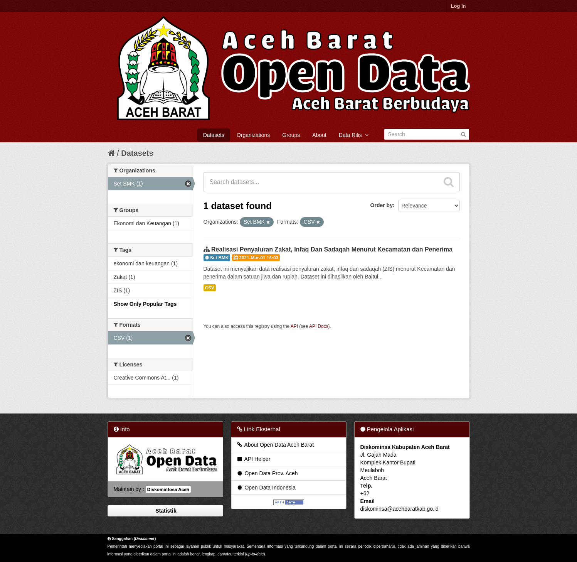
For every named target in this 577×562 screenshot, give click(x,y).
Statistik (165, 511)
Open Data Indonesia (266, 487)
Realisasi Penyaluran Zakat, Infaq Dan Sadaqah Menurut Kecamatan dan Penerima (332, 249)
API (294, 326)
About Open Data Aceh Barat (275, 445)
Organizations (253, 135)
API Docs (318, 326)
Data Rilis (353, 135)
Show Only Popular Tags (145, 304)
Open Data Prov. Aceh (267, 473)
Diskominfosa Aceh (168, 489)
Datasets (213, 135)
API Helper (253, 459)
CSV (209, 287)
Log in (458, 6)
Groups (291, 135)
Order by (381, 205)
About (319, 135)
